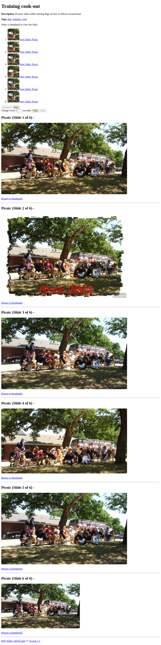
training (17, 19)
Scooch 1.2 (34, 641)
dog (9, 19)
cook (24, 19)
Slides (7, 641)
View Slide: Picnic (28, 39)
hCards (19, 641)
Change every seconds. (16, 110)
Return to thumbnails (11, 198)
